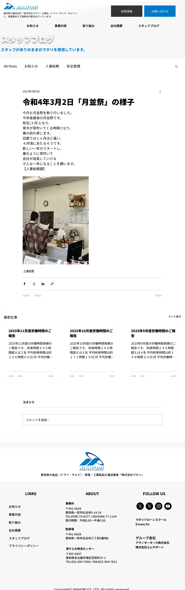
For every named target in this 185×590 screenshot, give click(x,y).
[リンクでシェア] (52, 284)
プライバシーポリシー (24, 545)
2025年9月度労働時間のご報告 (153, 333)
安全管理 (73, 66)
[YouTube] (168, 506)
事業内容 (15, 514)
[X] (140, 506)
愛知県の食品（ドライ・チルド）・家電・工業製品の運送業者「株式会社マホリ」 (92, 475)
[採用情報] (126, 11)
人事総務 (52, 66)
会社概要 (15, 530)
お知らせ (31, 66)
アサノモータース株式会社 (152, 543)
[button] (176, 66)
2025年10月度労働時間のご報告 (91, 333)
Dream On (143, 524)
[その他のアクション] (160, 91)
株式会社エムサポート (150, 547)
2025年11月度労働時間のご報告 (30, 333)
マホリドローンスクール (151, 520)
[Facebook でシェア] (24, 284)
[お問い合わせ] (160, 11)
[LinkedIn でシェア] (43, 284)
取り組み (15, 522)
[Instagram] (158, 506)
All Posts (10, 66)
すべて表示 (174, 316)
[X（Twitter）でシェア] (33, 284)
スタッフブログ (19, 538)
